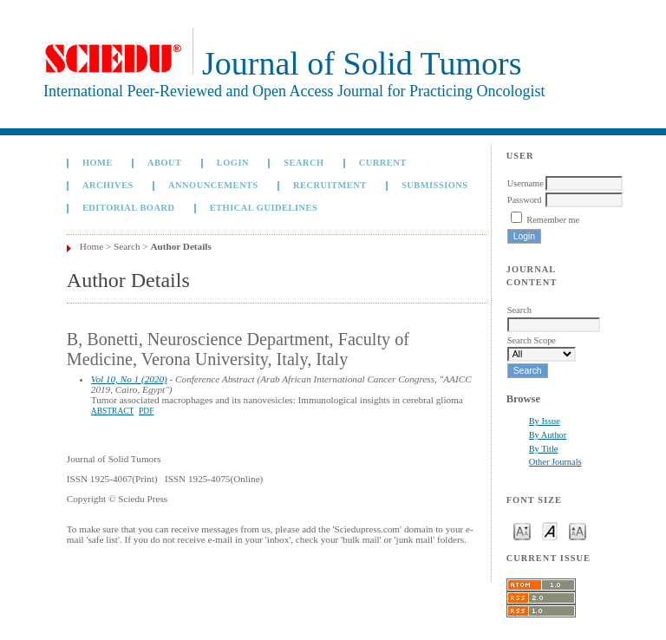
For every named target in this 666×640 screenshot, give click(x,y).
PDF (146, 411)
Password (524, 200)
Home (97, 162)
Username (525, 183)
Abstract (112, 411)
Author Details (180, 246)
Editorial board (128, 207)
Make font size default (549, 530)
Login (233, 162)
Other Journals (555, 462)
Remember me (552, 220)
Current (383, 162)
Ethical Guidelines (264, 207)
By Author (548, 435)
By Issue (544, 421)
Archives (108, 185)
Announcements (213, 185)
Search (303, 162)
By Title (543, 449)
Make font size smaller (522, 530)
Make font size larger (577, 530)
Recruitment (330, 185)
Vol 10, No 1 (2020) (129, 379)
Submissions (435, 185)
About (164, 162)
